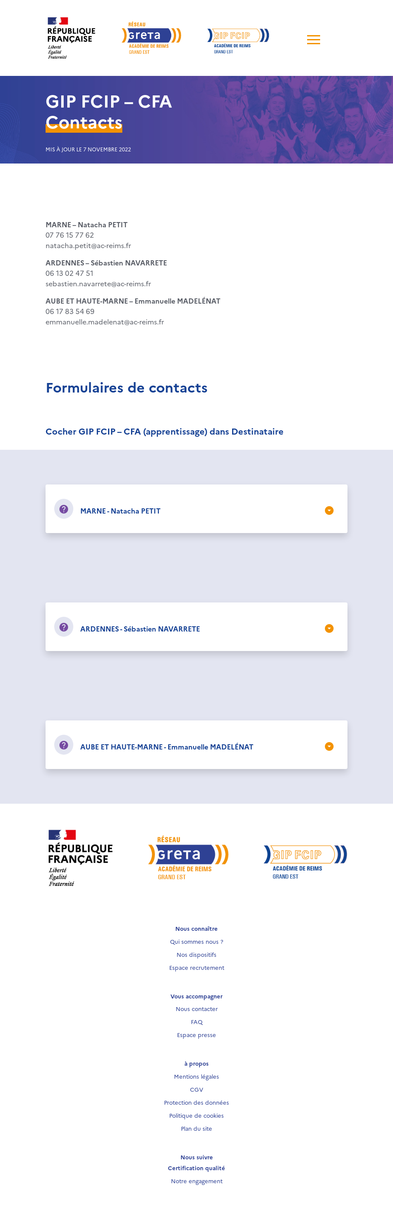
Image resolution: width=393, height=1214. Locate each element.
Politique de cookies (196, 1115)
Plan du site (196, 1128)
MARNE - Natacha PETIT (120, 510)
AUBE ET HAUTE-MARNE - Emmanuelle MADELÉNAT (166, 746)
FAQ (197, 1021)
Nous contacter (197, 1008)
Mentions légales (196, 1076)
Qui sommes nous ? (196, 941)
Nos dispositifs (196, 954)
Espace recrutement (196, 967)
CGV (196, 1089)
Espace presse (196, 1034)
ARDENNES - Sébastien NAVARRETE (140, 628)
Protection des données (196, 1102)
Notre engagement (197, 1181)
